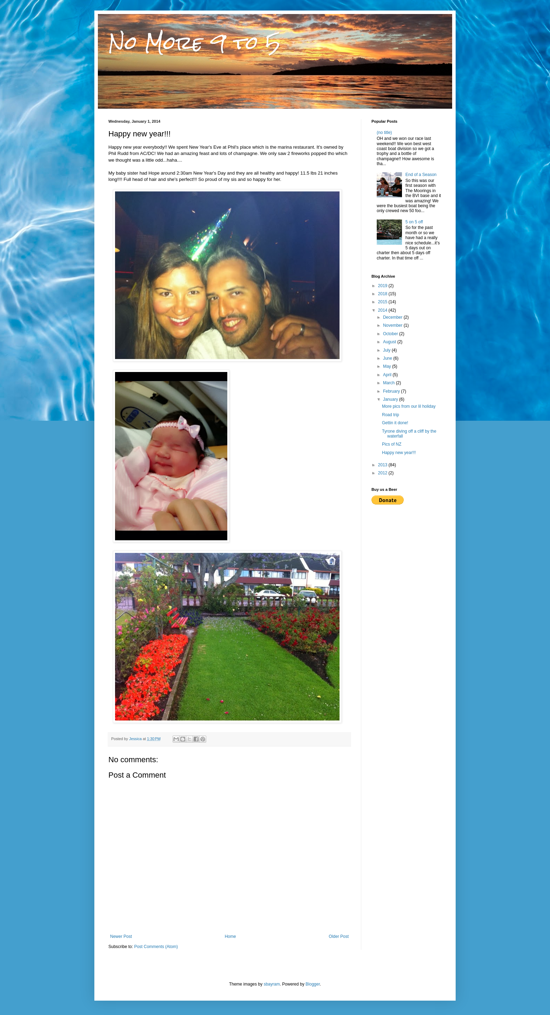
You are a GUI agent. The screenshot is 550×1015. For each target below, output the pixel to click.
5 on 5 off (414, 221)
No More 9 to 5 (194, 42)
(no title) (384, 132)
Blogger (313, 984)
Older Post (339, 936)
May (387, 366)
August (390, 341)
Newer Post (121, 936)
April (388, 374)
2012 (383, 473)
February (392, 391)
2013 (383, 464)
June (388, 358)
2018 (383, 293)
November (393, 325)
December (393, 317)
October (391, 333)
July (387, 350)
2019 (383, 285)
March (389, 382)
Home (230, 936)
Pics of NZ (391, 444)
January (391, 399)
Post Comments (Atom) (156, 946)
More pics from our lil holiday (409, 406)
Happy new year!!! (399, 452)
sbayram (272, 984)
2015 (383, 301)
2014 (383, 310)
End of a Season (421, 174)
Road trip (390, 414)
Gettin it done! (395, 422)
